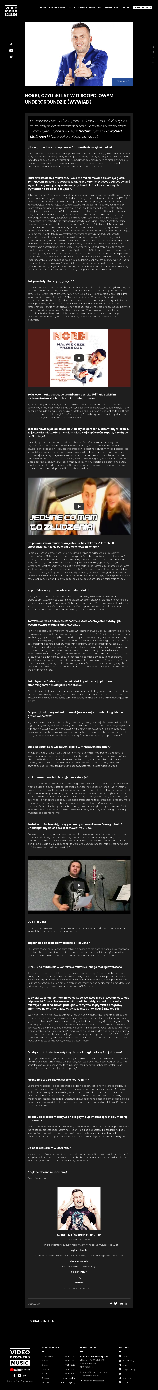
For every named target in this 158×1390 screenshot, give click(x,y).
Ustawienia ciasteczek (93, 1380)
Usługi (124, 1365)
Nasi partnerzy (128, 1369)
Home (125, 1356)
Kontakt (125, 1382)
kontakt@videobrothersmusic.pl (93, 1372)
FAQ (124, 1373)
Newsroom (127, 1378)
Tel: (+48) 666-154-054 (89, 1375)
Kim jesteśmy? (128, 1360)
